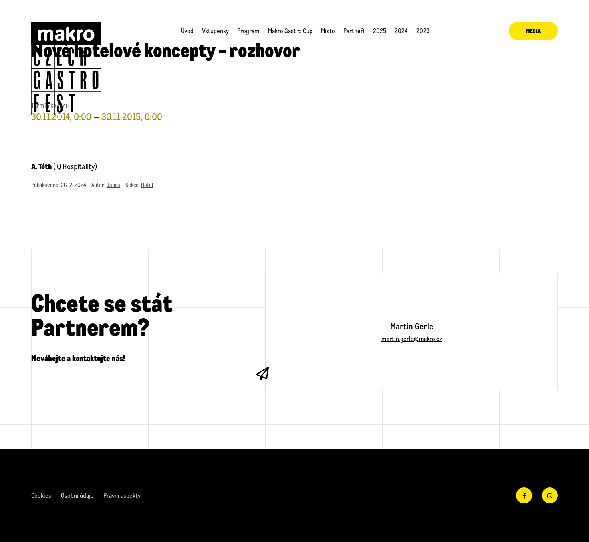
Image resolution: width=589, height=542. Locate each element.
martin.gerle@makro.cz (411, 338)
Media (533, 30)
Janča (113, 184)
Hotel (147, 184)
